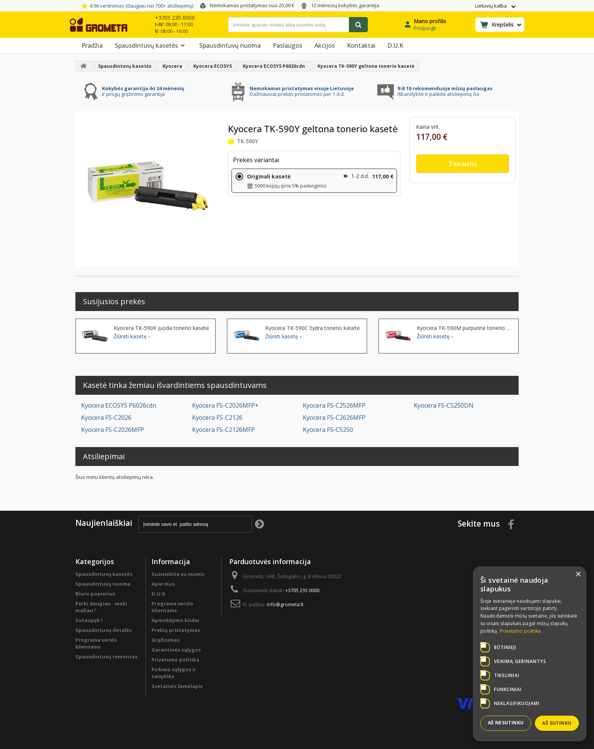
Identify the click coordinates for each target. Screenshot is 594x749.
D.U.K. (159, 593)
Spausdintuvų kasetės (151, 45)
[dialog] (529, 653)
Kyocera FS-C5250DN (444, 405)
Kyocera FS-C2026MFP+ (225, 405)
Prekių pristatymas (176, 630)
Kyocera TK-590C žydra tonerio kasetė (312, 328)
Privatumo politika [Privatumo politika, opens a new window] (520, 631)
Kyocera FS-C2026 (106, 417)
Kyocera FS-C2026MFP (112, 429)
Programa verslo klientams (96, 643)
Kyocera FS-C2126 (217, 417)
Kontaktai (361, 45)
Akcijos (324, 45)
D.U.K (395, 45)
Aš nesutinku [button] (506, 722)
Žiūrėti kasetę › (132, 336)
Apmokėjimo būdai (175, 620)
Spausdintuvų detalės (103, 630)
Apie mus (163, 583)
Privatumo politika (175, 659)
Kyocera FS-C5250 (328, 429)
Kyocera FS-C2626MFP (334, 417)
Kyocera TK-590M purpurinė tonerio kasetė (465, 328)
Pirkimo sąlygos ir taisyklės (174, 673)
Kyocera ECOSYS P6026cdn (118, 405)
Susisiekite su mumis (178, 574)
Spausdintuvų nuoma (230, 45)
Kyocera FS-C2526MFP (334, 405)
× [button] (578, 574)
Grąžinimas (166, 639)
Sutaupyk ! (89, 620)
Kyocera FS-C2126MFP (223, 429)
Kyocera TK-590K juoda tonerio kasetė (161, 328)
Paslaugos (287, 45)
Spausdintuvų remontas (106, 656)
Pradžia (92, 45)
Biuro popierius (95, 593)
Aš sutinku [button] (556, 723)
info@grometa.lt (285, 604)
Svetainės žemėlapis (177, 686)
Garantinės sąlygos (176, 649)
